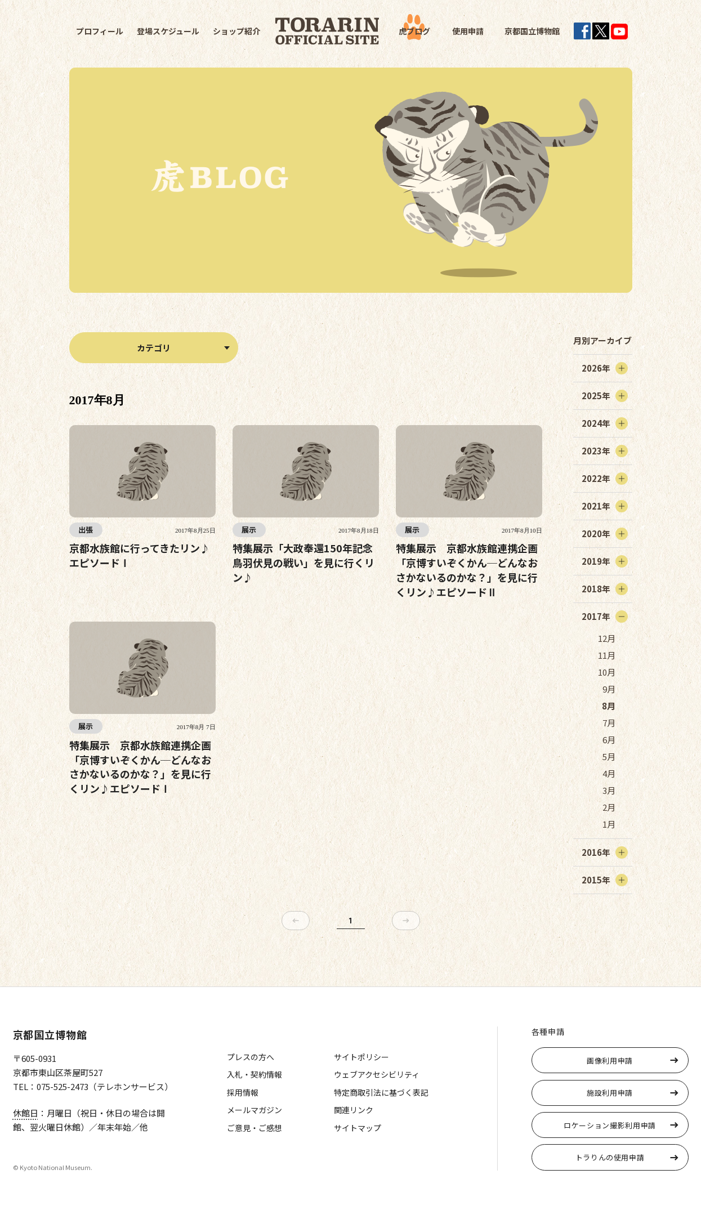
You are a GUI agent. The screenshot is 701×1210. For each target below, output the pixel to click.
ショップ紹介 (236, 31)
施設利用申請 (610, 1092)
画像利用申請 (610, 1060)
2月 (608, 807)
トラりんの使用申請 (610, 1157)
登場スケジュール (168, 31)
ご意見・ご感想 (254, 1127)
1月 (608, 824)
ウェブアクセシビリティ (376, 1074)
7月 (608, 723)
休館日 (25, 1113)
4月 (608, 773)
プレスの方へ (250, 1056)
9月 (608, 689)
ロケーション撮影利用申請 (610, 1125)
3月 (608, 790)
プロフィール (99, 31)
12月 (606, 638)
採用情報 (242, 1092)
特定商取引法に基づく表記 (381, 1092)
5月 (608, 756)
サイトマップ (357, 1127)
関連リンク (353, 1109)
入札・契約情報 (254, 1074)
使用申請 (468, 31)
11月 (606, 655)
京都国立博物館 (532, 31)
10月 (606, 672)
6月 (608, 739)
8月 (608, 706)
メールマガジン (254, 1109)
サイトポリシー (361, 1056)
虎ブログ (414, 31)
